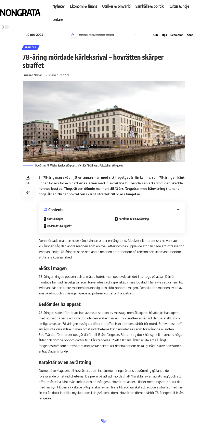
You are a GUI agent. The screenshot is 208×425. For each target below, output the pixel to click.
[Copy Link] (27, 192)
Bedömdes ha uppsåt (59, 226)
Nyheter (30, 47)
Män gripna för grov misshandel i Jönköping (96, 35)
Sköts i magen (55, 219)
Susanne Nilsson (32, 75)
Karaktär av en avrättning (134, 219)
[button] (134, 35)
